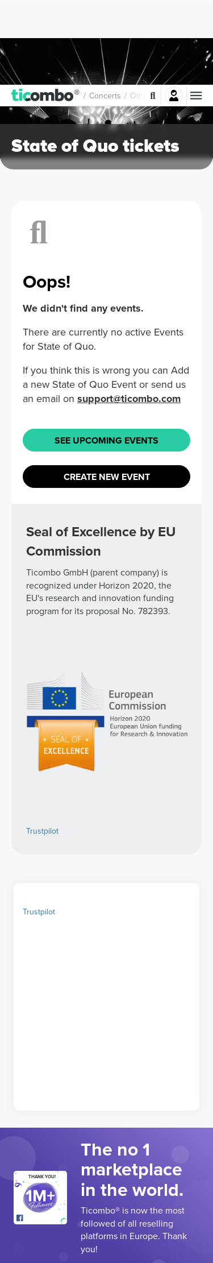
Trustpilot (42, 854)
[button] (45, 11)
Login (174, 11)
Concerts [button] (105, 10)
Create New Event (107, 500)
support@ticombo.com (129, 422)
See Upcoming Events (106, 463)
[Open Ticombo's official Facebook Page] (41, 1242)
